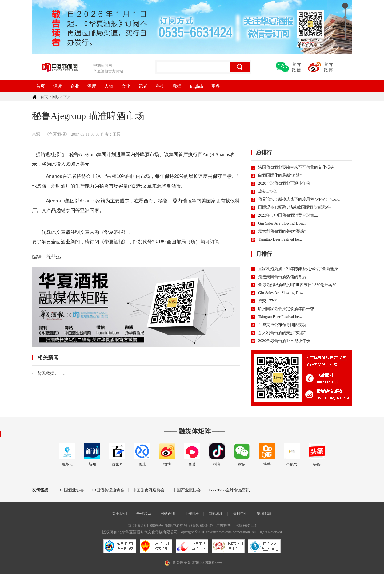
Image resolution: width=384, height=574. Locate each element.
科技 (160, 86)
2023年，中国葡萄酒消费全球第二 (288, 215)
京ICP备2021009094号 (145, 526)
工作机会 (192, 514)
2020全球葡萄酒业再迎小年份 (284, 183)
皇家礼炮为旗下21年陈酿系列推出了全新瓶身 (298, 269)
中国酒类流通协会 (108, 490)
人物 (109, 86)
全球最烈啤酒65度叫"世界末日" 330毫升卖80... (298, 285)
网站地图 (216, 514)
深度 (91, 86)
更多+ (216, 86)
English (196, 86)
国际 (55, 97)
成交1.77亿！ (269, 191)
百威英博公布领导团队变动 (282, 325)
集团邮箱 (264, 514)
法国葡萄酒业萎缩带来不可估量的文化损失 (296, 167)
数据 (177, 86)
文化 (126, 86)
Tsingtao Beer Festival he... (280, 239)
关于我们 (119, 514)
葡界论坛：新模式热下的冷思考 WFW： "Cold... (300, 199)
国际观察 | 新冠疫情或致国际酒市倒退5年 (294, 207)
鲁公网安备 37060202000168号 (197, 563)
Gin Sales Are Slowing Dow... (282, 223)
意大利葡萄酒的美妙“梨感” (282, 231)
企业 (74, 86)
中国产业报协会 (187, 490)
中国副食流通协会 (149, 490)
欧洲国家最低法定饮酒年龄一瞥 (286, 309)
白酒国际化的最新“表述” (280, 175)
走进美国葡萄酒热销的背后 (282, 277)
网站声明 (167, 514)
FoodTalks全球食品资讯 (229, 490)
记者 (143, 86)
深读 (57, 86)
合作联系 (143, 514)
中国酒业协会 (72, 490)
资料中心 (240, 514)
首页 (40, 86)
